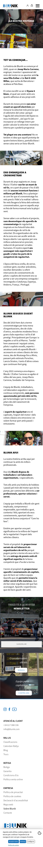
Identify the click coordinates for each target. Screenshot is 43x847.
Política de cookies (12, 796)
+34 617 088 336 (11, 725)
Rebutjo (22, 841)
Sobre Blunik (9, 808)
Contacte (7, 812)
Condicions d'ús (10, 775)
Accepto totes (13, 841)
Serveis (21, 670)
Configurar (30, 841)
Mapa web (8, 804)
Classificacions (10, 741)
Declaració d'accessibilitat (15, 800)
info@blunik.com (11, 729)
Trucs (5, 754)
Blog (5, 750)
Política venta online (13, 779)
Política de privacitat (13, 792)
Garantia (7, 771)
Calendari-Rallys (11, 746)
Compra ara (23, 693)
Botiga (6, 767)
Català (17, 635)
